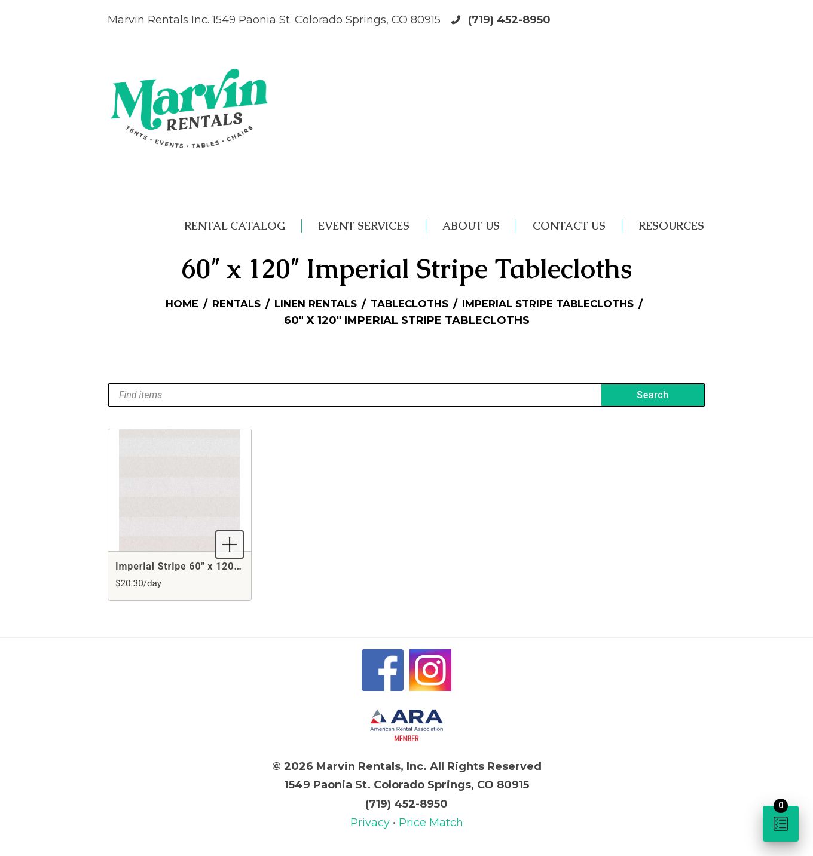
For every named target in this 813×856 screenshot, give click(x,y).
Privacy (371, 822)
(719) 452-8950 (509, 19)
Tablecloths (409, 304)
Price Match (431, 822)
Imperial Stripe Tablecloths (558, 304)
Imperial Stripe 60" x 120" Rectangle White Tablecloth (243, 566)
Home (166, 304)
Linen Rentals (308, 304)
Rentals (223, 304)
